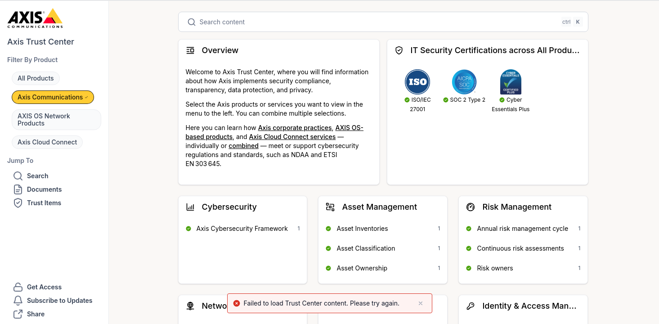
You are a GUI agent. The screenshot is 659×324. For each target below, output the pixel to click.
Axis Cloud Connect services (292, 136)
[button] (36, 78)
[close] (420, 303)
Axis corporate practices (295, 127)
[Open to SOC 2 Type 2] (464, 87)
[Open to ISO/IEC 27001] (418, 91)
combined (243, 145)
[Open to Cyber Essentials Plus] (511, 91)
